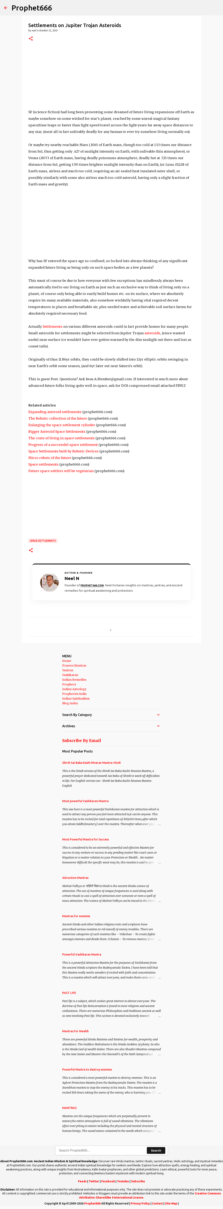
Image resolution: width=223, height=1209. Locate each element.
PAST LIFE (69, 992)
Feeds (82, 1181)
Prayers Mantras (74, 665)
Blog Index (70, 703)
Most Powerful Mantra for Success (85, 839)
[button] (30, 39)
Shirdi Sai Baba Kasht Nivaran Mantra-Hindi (91, 762)
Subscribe (138, 1181)
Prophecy (69, 684)
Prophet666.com (92, 585)
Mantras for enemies (76, 916)
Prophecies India (74, 694)
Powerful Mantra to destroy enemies (87, 1069)
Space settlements (43, 464)
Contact (157, 1203)
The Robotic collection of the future (57, 418)
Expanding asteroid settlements (55, 412)
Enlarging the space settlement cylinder (61, 425)
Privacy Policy (140, 1203)
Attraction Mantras (75, 877)
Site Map (171, 1203)
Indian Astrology (74, 689)
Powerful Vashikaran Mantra (81, 954)
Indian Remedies (74, 680)
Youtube (123, 1181)
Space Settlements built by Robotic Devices (63, 451)
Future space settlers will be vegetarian (61, 471)
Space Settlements (43, 540)
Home (66, 661)
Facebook (108, 1181)
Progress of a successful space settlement (63, 445)
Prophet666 (31, 7)
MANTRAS (69, 1108)
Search (156, 1150)
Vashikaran (70, 675)
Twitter (94, 1181)
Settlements (52, 326)
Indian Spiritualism (76, 698)
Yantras (67, 670)
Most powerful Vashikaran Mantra (85, 801)
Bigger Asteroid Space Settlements (56, 431)
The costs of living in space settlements (61, 438)
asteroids (152, 333)
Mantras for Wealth (75, 1031)
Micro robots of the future (49, 458)
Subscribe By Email (81, 740)
